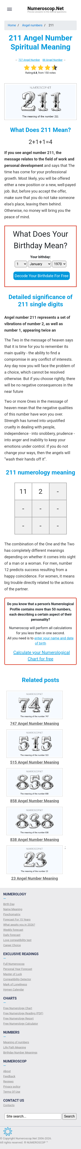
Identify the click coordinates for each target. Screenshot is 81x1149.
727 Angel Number (29, 59)
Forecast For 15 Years (16, 919)
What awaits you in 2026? (19, 924)
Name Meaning (12, 909)
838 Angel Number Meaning (34, 839)
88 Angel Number (53, 59)
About (7, 1071)
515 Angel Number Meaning (34, 762)
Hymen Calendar (13, 989)
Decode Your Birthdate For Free (41, 276)
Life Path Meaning (14, 1047)
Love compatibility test (17, 940)
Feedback (9, 1076)
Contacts (8, 1105)
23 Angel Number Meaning (34, 878)
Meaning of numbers (16, 1042)
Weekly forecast (13, 929)
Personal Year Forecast (17, 969)
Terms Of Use (11, 1091)
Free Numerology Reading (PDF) (23, 1013)
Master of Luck (12, 974)
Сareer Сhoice (12, 945)
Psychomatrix (11, 914)
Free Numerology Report (18, 1018)
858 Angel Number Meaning (34, 801)
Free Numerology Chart (17, 1008)
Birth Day (8, 904)
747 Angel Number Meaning (34, 723)
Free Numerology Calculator (20, 1023)
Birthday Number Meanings (20, 1052)
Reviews (8, 1081)
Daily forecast (11, 935)
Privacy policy (11, 1086)
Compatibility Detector (17, 979)
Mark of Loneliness (15, 984)
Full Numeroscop (13, 963)
